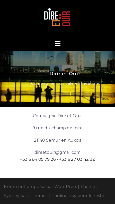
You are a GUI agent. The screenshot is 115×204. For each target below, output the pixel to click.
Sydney (11, 195)
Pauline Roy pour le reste (77, 195)
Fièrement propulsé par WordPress (40, 186)
